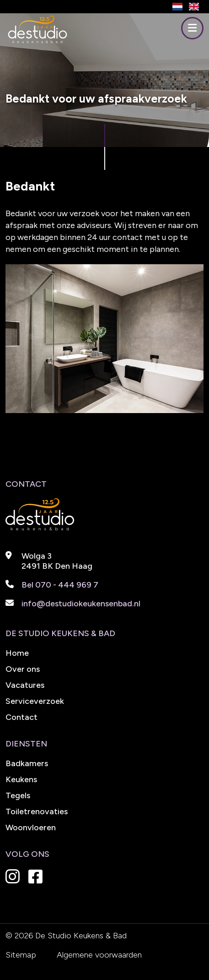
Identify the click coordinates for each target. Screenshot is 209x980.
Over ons (22, 669)
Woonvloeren (30, 827)
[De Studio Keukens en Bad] (37, 41)
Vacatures (24, 685)
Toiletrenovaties (36, 811)
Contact (21, 717)
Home (17, 653)
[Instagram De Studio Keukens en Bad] (16, 880)
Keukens (21, 779)
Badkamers (26, 763)
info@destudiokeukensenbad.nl (80, 604)
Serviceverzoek (34, 701)
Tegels (17, 795)
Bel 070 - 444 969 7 (59, 585)
